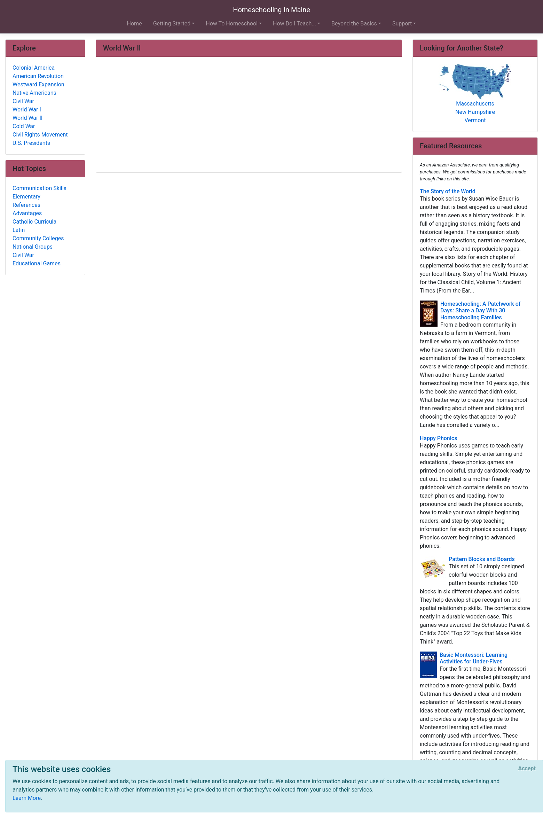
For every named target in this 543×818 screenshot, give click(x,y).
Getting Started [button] (172, 23)
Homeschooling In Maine (271, 10)
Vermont (475, 120)
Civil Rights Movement (40, 134)
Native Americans (34, 92)
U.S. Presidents (31, 143)
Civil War (23, 101)
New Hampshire (475, 112)
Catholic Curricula (34, 221)
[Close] (527, 768)
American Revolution (38, 76)
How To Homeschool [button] (232, 23)
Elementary (26, 196)
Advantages (27, 213)
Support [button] (402, 23)
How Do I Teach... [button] (294, 23)
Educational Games (37, 263)
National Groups (33, 246)
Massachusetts (475, 103)
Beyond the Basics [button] (354, 23)
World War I (27, 109)
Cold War (24, 126)
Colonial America (34, 67)
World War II (27, 118)
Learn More (27, 798)
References (26, 205)
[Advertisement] (249, 115)
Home (134, 23)
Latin (19, 230)
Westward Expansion (38, 84)
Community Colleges (38, 238)
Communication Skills (39, 188)
